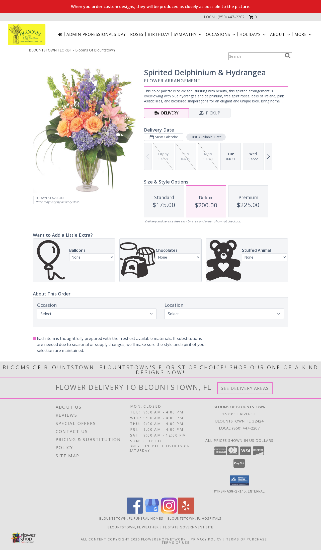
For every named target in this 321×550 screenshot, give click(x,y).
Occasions (221, 34)
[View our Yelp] (186, 512)
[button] (253, 17)
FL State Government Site (188, 527)
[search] (287, 56)
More (303, 34)
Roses (136, 34)
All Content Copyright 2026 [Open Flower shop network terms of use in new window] (110, 539)
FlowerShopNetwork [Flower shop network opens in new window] (163, 539)
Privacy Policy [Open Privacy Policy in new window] (206, 539)
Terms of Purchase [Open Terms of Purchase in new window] (246, 539)
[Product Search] (255, 56)
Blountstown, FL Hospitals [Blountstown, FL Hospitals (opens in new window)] (195, 518)
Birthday (158, 34)
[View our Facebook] (135, 512)
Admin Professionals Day (96, 34)
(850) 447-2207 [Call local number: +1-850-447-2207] (231, 17)
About (280, 34)
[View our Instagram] (169, 512)
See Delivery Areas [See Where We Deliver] (245, 388)
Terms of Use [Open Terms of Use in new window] (176, 542)
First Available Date (206, 137)
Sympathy (188, 34)
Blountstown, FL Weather (133, 527)
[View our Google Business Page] (152, 512)
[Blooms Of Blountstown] (26, 34)
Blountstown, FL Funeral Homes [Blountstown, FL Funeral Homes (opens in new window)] (131, 518)
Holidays (253, 34)
